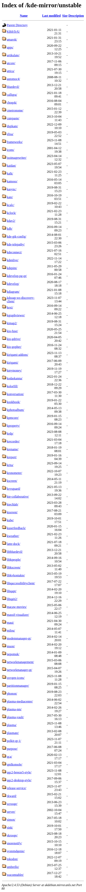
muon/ (11, 646)
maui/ (10, 622)
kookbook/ (13, 402)
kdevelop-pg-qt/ (17, 276)
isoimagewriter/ (16, 157)
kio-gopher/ (14, 346)
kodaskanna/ (14, 378)
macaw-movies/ (17, 607)
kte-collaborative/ (18, 496)
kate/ (10, 197)
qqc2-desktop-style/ (19, 780)
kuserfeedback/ (16, 528)
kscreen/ (12, 480)
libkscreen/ (14, 567)
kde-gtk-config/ (16, 236)
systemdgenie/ (16, 851)
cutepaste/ (13, 118)
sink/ (10, 827)
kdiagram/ (13, 291)
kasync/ (11, 189)
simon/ (11, 819)
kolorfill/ (12, 386)
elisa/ (10, 134)
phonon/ (12, 693)
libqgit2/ (12, 599)
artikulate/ (13, 55)
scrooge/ (12, 804)
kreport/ (12, 457)
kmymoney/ (14, 370)
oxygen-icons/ (16, 677)
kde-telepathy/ (16, 244)
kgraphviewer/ (16, 315)
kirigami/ (12, 362)
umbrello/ (13, 867)
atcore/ (11, 63)
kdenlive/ (13, 260)
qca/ (9, 756)
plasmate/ (13, 733)
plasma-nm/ (14, 709)
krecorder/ (13, 441)
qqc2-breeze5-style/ (19, 772)
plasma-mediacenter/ (20, 701)
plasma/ (12, 725)
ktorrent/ (12, 512)
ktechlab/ (12, 504)
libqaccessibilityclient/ (21, 583)
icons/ (10, 149)
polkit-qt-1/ (14, 740)
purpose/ (12, 748)
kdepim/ (12, 268)
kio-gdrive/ (14, 339)
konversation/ (15, 394)
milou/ (11, 630)
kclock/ (11, 213)
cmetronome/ (15, 110)
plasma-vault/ (15, 717)
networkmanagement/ (20, 662)
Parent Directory (17, 25)
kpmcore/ (13, 417)
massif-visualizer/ (18, 614)
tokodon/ (12, 859)
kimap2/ (12, 323)
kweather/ (13, 536)
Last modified (51, 15)
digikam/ (12, 126)
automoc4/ (13, 79)
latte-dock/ (13, 543)
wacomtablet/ (15, 874)
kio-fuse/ (12, 331)
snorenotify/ (14, 843)
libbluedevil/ (15, 551)
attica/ (10, 71)
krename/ (13, 449)
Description (76, 15)
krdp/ (10, 433)
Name (24, 15)
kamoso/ (12, 181)
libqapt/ (11, 591)
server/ (11, 811)
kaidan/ (11, 165)
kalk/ (10, 173)
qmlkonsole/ (14, 764)
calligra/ (12, 94)
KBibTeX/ (13, 31)
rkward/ (12, 796)
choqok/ (12, 102)
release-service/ (16, 788)
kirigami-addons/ (17, 354)
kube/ (10, 520)
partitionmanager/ (18, 685)
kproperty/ (13, 425)
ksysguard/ (13, 488)
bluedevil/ (13, 86)
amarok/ (12, 39)
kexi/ (10, 307)
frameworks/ (15, 142)
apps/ (10, 47)
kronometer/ (14, 473)
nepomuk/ (13, 654)
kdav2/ (11, 220)
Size (65, 15)
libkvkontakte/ (16, 575)
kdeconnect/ (14, 252)
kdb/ (9, 228)
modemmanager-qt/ (19, 638)
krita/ (10, 465)
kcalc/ (10, 205)
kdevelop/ (13, 283)
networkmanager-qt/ (19, 670)
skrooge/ (12, 835)
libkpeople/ (14, 559)
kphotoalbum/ (15, 410)
